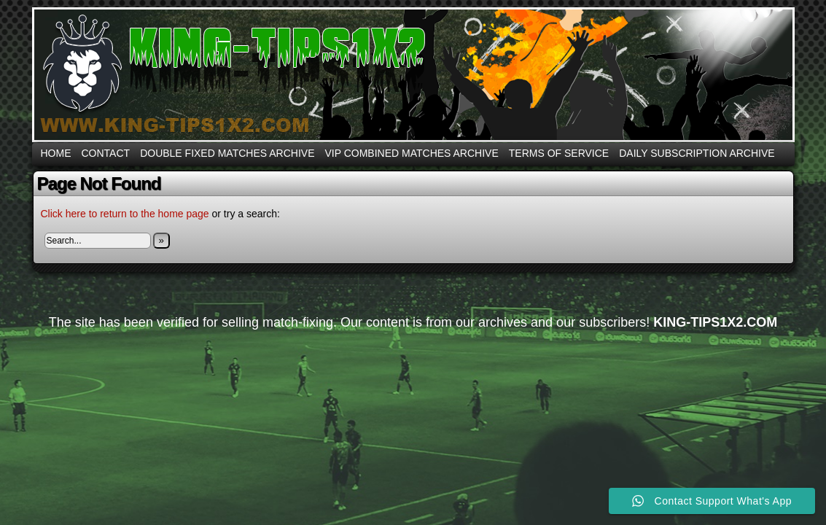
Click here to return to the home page (125, 213)
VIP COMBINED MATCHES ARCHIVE (411, 153)
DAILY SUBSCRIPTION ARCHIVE (696, 153)
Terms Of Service (559, 153)
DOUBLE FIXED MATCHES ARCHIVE (227, 153)
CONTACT (106, 153)
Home (56, 153)
